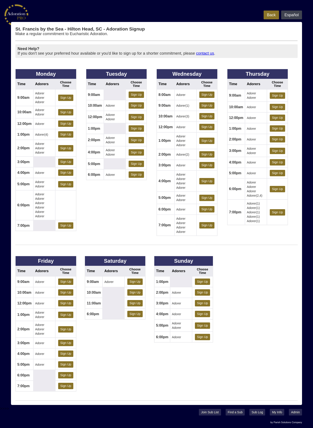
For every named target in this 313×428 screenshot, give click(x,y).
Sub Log (257, 412)
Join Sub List (210, 412)
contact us (205, 53)
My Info (277, 412)
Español (291, 15)
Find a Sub (235, 412)
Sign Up (65, 97)
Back (271, 15)
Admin (295, 412)
